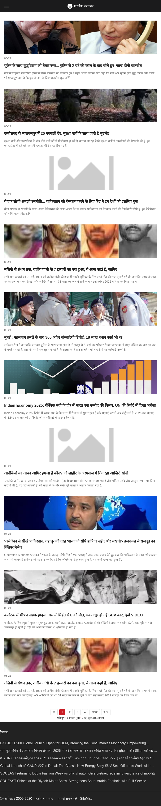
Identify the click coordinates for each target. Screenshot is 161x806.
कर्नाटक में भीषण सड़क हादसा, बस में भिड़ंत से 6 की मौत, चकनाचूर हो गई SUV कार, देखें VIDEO (73, 615)
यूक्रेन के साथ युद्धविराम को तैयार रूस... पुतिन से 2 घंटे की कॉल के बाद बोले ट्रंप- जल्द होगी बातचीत (73, 66)
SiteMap (86, 798)
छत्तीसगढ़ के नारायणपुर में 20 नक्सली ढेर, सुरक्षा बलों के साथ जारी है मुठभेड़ (56, 133)
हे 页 (106, 712)
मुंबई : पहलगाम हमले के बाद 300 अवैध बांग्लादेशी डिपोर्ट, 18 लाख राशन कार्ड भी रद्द (63, 337)
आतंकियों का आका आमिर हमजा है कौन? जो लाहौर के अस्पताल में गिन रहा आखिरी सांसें (66, 473)
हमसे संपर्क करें (67, 798)
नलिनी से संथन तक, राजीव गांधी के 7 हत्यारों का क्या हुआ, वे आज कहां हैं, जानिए (60, 269)
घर (54, 712)
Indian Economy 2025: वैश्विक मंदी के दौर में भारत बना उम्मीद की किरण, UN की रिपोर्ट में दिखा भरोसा (80, 405)
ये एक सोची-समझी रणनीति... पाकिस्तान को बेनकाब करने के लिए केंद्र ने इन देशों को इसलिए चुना (71, 201)
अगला (94, 712)
